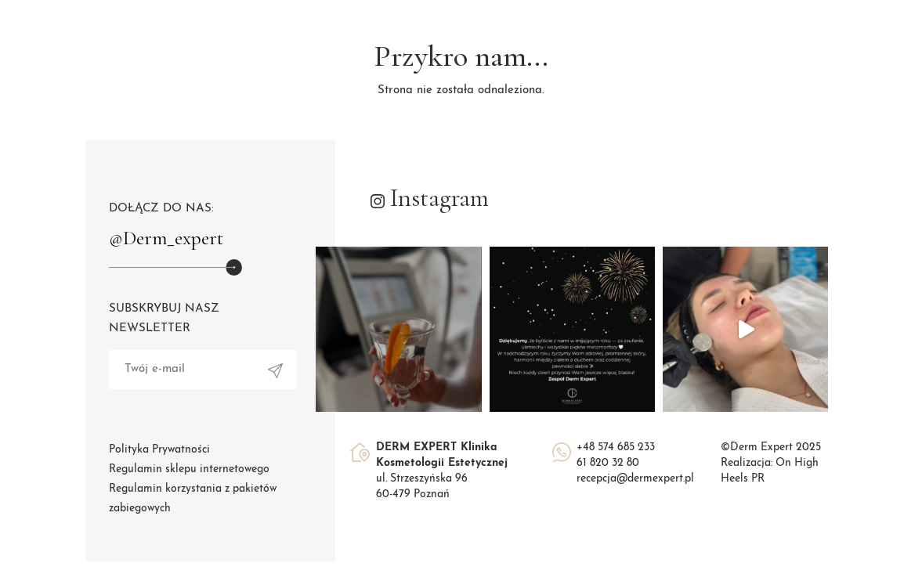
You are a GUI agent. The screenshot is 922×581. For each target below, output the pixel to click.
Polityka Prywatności (159, 450)
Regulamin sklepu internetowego (189, 469)
